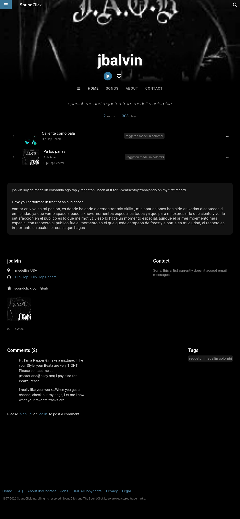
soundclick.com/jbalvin (33, 288)
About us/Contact (41, 491)
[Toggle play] (14, 136)
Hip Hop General (52, 139)
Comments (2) (22, 350)
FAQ (19, 491)
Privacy (112, 491)
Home (93, 88)
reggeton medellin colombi (144, 136)
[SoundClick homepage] (31, 4)
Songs (112, 88)
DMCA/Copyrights (87, 491)
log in (42, 414)
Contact (154, 88)
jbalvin (14, 261)
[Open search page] (235, 4)
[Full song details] (227, 136)
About (132, 88)
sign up (26, 414)
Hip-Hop (21, 277)
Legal (126, 491)
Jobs (64, 491)
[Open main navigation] (6, 4)
